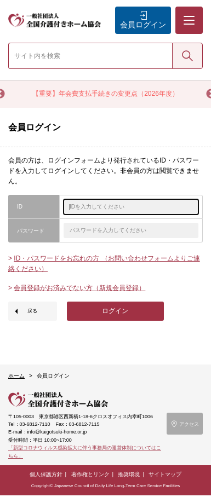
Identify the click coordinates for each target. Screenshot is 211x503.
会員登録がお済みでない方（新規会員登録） (79, 288)
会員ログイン (143, 24)
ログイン (115, 311)
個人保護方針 (46, 474)
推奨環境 (129, 474)
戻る (32, 311)
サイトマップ (165, 474)
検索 (187, 55)
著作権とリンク (90, 474)
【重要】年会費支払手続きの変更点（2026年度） (105, 93)
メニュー (188, 11)
